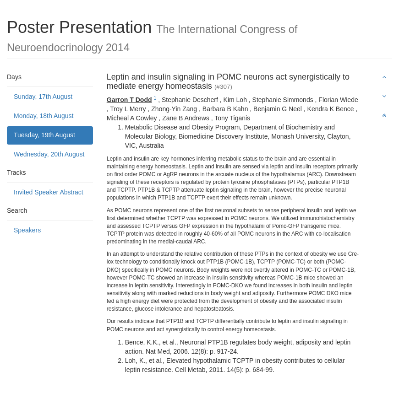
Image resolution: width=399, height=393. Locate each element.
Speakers (27, 230)
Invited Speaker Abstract (48, 192)
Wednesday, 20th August (49, 154)
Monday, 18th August (44, 115)
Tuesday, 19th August (44, 135)
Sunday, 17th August (43, 96)
